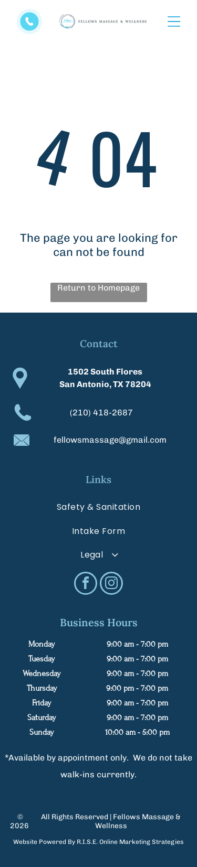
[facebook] (85, 584)
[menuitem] (98, 507)
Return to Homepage (98, 288)
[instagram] (111, 584)
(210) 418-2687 (101, 413)
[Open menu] (174, 21)
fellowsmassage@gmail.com (110, 440)
